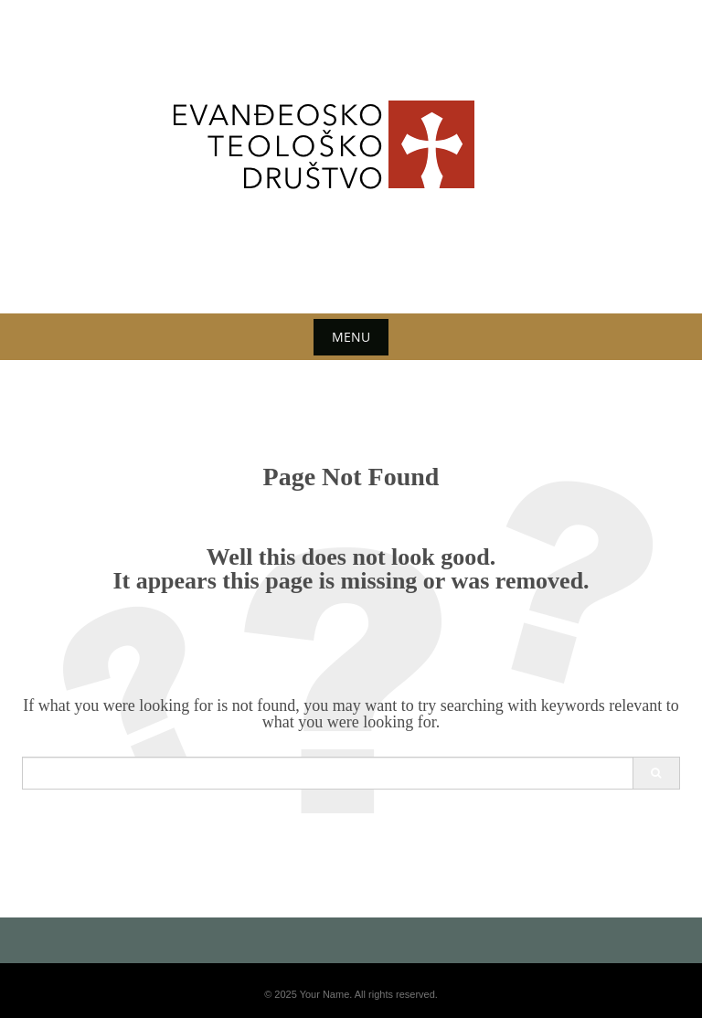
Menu (351, 336)
